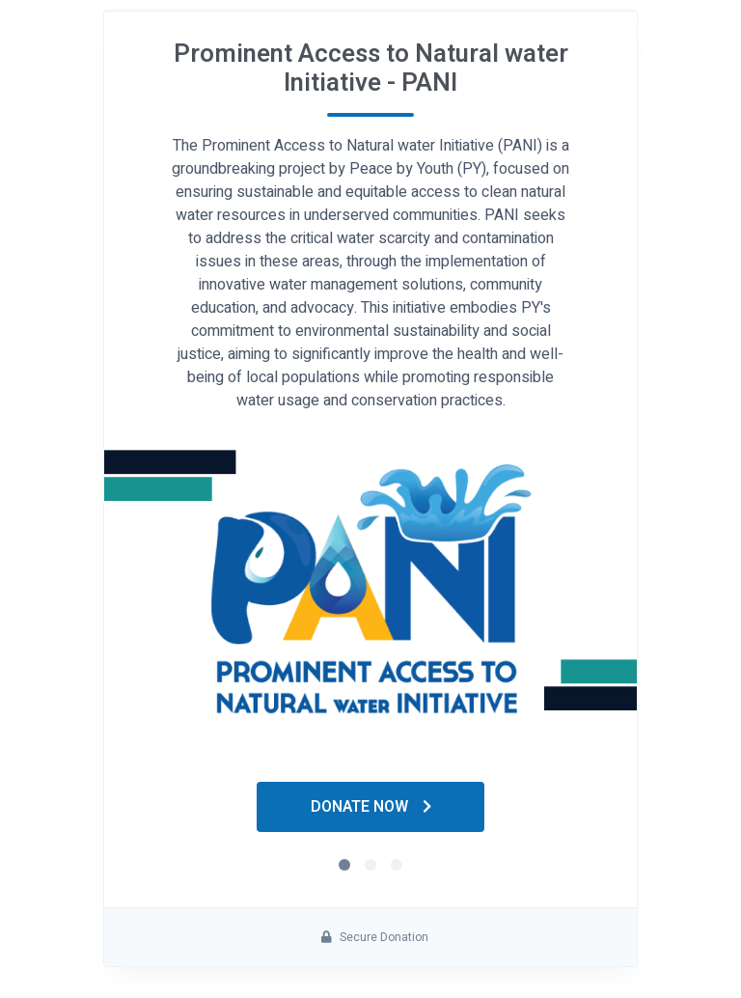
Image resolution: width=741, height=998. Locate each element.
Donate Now (371, 806)
